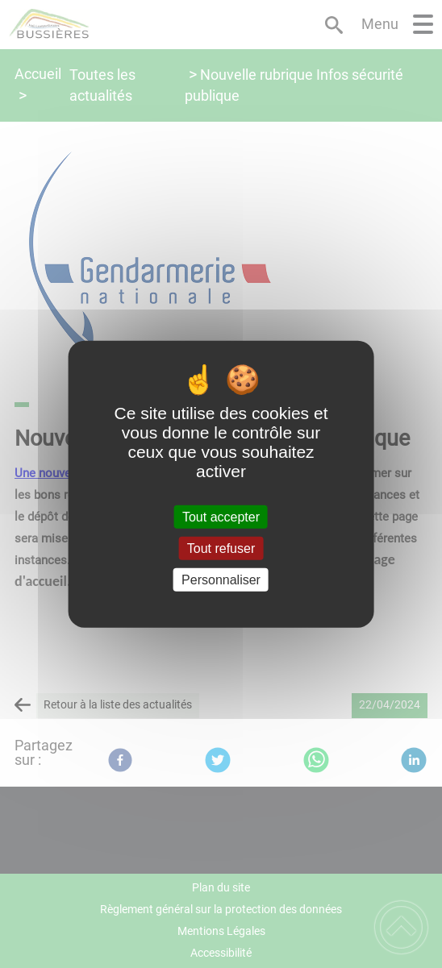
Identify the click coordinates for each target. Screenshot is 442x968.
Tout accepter (221, 516)
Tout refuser (221, 548)
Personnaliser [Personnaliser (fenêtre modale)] (221, 580)
